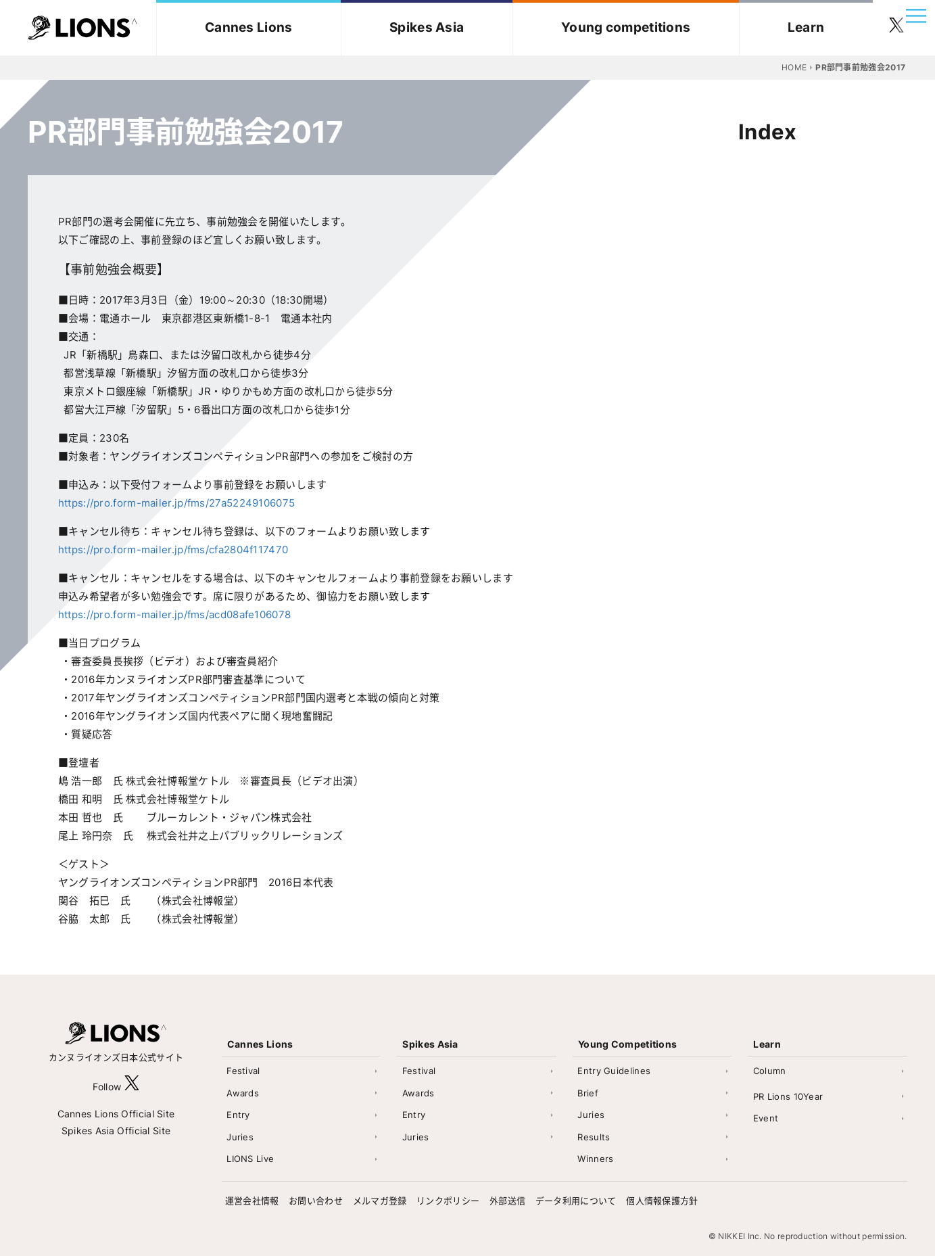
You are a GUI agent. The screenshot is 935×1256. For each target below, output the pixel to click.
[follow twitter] (896, 28)
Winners (595, 1158)
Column (769, 1070)
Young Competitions (627, 1044)
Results (593, 1137)
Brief (587, 1093)
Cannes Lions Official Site (116, 1113)
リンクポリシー (447, 1200)
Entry (238, 1114)
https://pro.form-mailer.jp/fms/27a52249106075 (176, 502)
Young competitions (625, 27)
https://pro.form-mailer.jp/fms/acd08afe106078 (174, 614)
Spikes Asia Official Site (116, 1130)
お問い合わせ (316, 1200)
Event (766, 1118)
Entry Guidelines (613, 1070)
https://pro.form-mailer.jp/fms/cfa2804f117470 (173, 549)
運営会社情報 (252, 1200)
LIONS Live (250, 1158)
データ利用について (576, 1200)
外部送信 (507, 1200)
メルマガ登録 (380, 1200)
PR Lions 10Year (788, 1096)
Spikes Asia (426, 27)
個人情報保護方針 (662, 1200)
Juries (240, 1137)
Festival (243, 1070)
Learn (806, 27)
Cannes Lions (249, 27)
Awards (242, 1093)
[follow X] (131, 1086)
